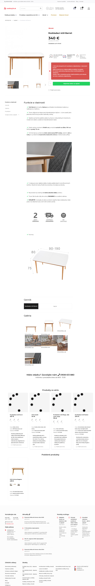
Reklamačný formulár (10, 578)
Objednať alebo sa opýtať (71, 83)
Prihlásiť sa (7, 585)
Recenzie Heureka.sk (10, 573)
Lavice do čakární (43, 568)
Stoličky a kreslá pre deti (28, 581)
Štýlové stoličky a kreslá (28, 584)
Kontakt (81, 1)
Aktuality (26, 514)
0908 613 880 (8, 1)
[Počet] (50, 84)
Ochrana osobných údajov (11, 571)
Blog (77, 1)
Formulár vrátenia (9, 575)
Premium (54, 15)
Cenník (7, 105)
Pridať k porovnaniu (54, 90)
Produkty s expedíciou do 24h (28, 15)
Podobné (7, 111)
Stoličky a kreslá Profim (45, 578)
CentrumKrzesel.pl (81, 566)
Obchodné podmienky (10, 566)
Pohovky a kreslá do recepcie (46, 575)
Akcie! (44, 15)
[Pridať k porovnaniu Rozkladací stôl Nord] (11, 444)
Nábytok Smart (64, 15)
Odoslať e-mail (9, 523)
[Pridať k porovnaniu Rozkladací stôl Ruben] (76, 446)
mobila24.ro (79, 570)
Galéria (7, 108)
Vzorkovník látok (71, 1)
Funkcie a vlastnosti (10, 102)
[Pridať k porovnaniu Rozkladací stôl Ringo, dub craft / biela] (55, 446)
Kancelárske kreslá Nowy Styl (63, 566)
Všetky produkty (10, 15)
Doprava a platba (61, 1)
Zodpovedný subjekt (12, 115)
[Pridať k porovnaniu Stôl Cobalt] (33, 446)
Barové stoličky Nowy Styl (45, 573)
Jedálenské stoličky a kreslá (46, 571)
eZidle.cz (78, 568)
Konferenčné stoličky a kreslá (46, 566)
